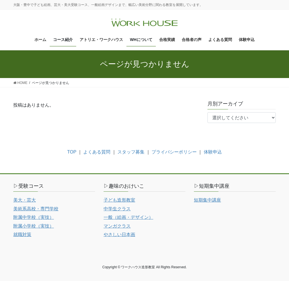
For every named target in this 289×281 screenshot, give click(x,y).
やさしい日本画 (119, 234)
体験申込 (213, 152)
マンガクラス (117, 226)
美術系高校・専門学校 (35, 208)
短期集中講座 (207, 200)
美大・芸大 (24, 200)
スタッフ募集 (130, 152)
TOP (71, 152)
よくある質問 (96, 152)
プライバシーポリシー (174, 152)
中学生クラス (117, 208)
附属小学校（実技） (33, 226)
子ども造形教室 (119, 200)
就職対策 (22, 234)
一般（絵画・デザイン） (128, 217)
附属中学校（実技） (33, 217)
